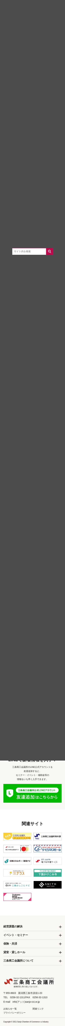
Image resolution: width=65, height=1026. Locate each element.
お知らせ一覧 (10, 1008)
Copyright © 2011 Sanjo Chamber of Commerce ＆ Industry (25, 1022)
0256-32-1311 (37, 713)
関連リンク (38, 1008)
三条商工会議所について (18, 960)
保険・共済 (10, 943)
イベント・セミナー (15, 935)
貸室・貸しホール (14, 952)
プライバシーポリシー (14, 1012)
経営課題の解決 (13, 926)
